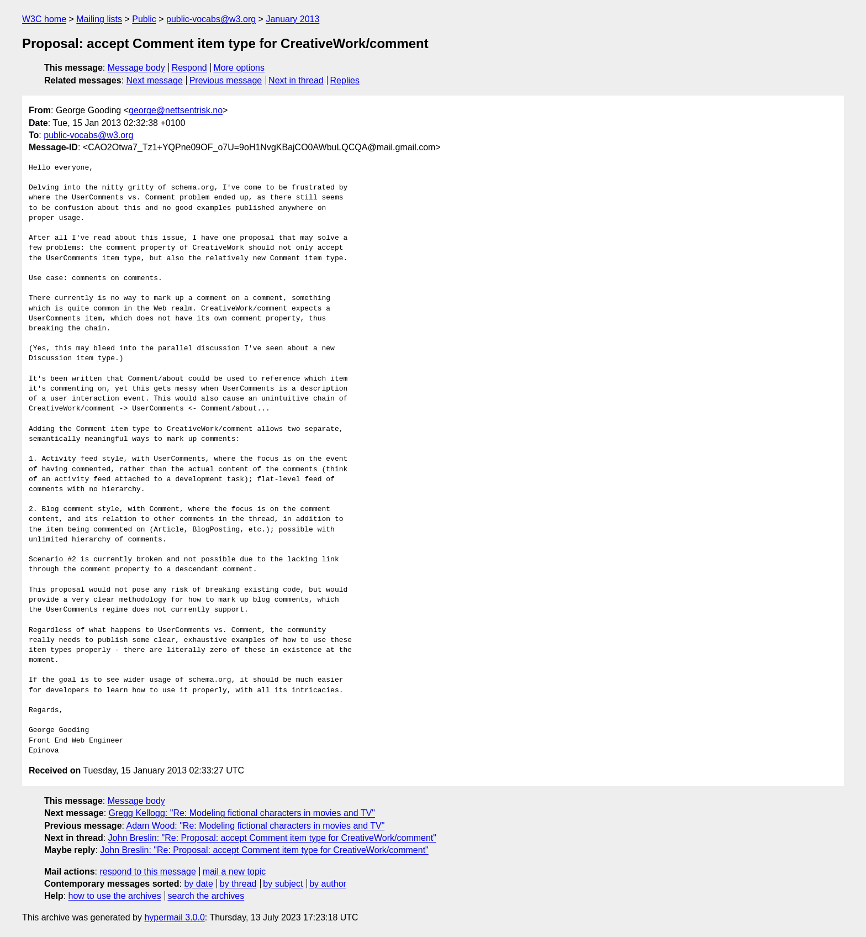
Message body (136, 67)
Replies (345, 80)
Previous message (225, 80)
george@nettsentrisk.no (176, 110)
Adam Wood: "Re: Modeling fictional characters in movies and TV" (255, 825)
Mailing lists (99, 19)
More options (239, 67)
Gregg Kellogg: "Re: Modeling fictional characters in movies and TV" (242, 813)
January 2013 (292, 19)
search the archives (206, 896)
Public (144, 19)
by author (327, 883)
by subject (283, 883)
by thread (238, 883)
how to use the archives (114, 896)
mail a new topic (234, 871)
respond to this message (147, 871)
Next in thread (296, 80)
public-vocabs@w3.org (211, 19)
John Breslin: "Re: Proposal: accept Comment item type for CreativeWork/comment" (272, 838)
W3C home (44, 19)
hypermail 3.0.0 (174, 917)
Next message (154, 80)
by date (198, 883)
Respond (189, 67)
